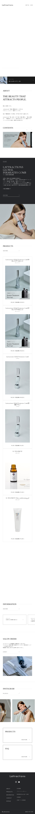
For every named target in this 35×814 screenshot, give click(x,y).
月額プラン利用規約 (21, 800)
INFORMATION (10, 795)
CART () (27, 5)
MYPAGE (8, 801)
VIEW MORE (4, 66)
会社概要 (19, 788)
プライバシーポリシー (22, 791)
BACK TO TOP (29, 812)
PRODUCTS (9, 791)
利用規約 (19, 797)
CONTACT (5, 651)
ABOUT (8, 788)
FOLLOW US (5, 693)
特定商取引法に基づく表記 (23, 794)
